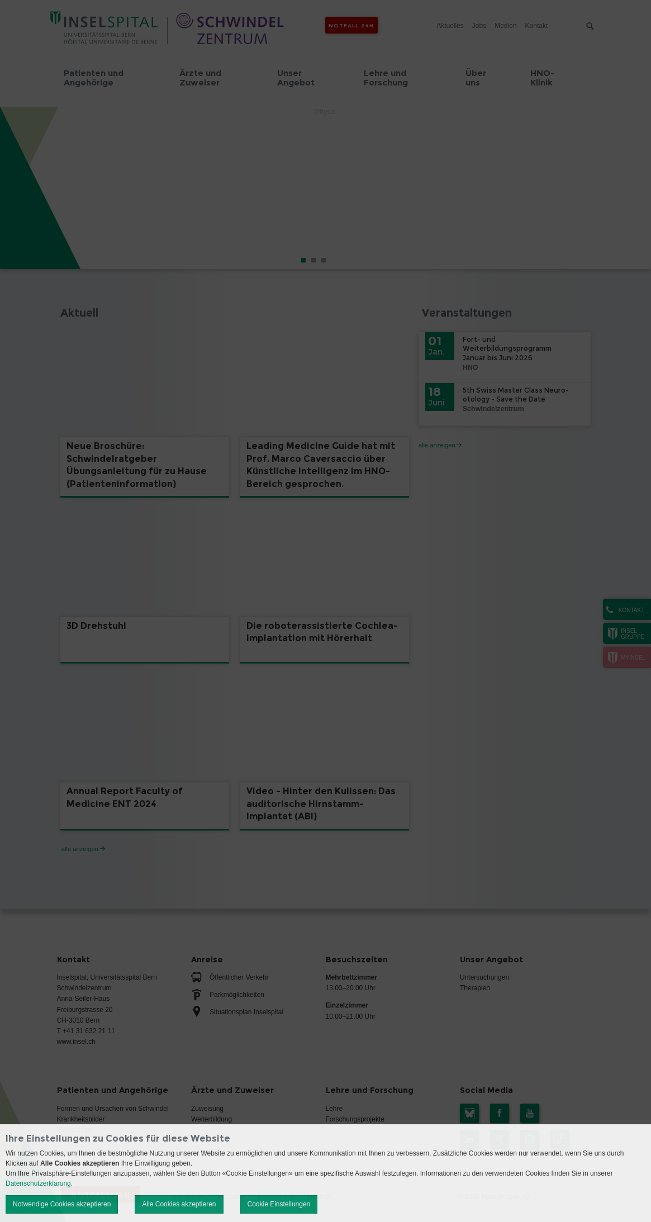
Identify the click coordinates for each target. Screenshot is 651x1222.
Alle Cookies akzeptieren (179, 1204)
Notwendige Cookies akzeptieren (62, 1204)
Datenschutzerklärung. (39, 1183)
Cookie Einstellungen (279, 1204)
